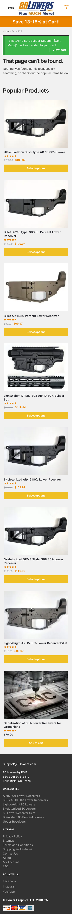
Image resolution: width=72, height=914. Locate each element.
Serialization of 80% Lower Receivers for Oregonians (32, 725)
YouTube (9, 891)
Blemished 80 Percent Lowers (23, 817)
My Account (11, 862)
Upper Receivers (14, 821)
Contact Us (10, 853)
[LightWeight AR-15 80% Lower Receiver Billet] (36, 614)
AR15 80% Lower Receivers (21, 796)
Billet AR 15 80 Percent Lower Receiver (31, 316)
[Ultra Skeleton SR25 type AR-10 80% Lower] (36, 124)
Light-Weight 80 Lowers (19, 804)
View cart (59, 50)
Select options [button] (36, 168)
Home (6, 31)
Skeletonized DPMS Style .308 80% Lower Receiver (33, 561)
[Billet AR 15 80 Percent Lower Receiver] (36, 287)
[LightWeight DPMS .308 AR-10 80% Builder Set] (36, 367)
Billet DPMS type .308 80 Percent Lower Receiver (32, 234)
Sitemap (8, 840)
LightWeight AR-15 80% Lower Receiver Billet (35, 643)
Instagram (9, 886)
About (7, 858)
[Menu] (8, 8)
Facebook (9, 881)
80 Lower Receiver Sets (19, 813)
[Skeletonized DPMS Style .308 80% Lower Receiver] (36, 531)
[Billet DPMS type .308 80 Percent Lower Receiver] (36, 204)
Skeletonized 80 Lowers (19, 808)
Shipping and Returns (17, 849)
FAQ (5, 866)
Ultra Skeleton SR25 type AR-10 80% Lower (34, 152)
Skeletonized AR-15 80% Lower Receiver (32, 479)
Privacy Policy (12, 836)
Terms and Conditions (18, 845)
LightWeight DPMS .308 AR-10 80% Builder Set (34, 397)
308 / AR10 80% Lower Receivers (25, 800)
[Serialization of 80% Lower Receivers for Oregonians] (36, 694)
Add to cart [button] (36, 742)
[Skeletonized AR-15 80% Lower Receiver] (36, 451)
